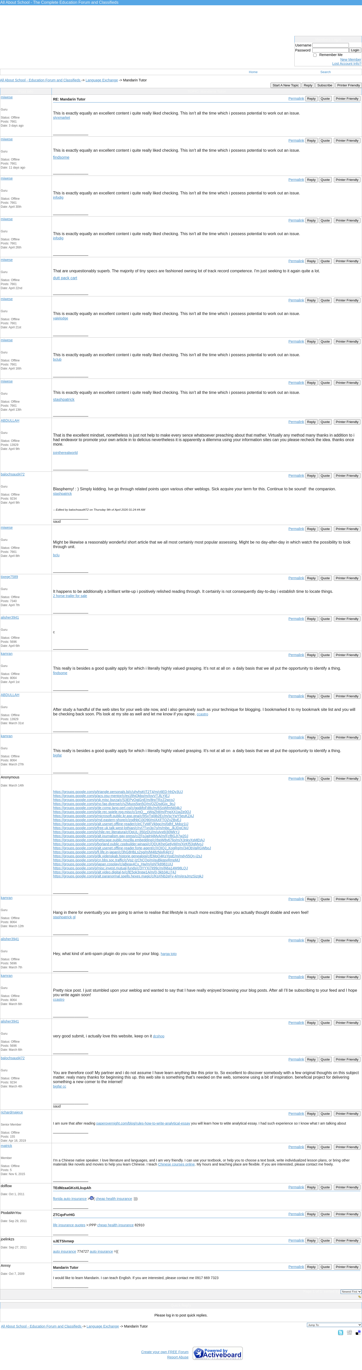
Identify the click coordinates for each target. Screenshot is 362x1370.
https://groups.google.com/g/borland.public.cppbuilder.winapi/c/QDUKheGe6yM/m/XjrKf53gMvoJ (128, 844)
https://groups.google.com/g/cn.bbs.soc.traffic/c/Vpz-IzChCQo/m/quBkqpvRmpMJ (116, 860)
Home (253, 72)
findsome (61, 157)
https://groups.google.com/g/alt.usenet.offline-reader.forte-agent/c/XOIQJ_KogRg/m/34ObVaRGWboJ (132, 848)
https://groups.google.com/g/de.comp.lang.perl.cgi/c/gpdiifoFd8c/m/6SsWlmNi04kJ (117, 808)
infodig (58, 197)
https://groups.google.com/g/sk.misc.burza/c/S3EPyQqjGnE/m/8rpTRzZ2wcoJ (113, 800)
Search (326, 72)
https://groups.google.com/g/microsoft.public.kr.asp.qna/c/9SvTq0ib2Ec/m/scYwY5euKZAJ (123, 816)
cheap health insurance (114, 1199)
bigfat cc (59, 1086)
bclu (56, 555)
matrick (6, 1146)
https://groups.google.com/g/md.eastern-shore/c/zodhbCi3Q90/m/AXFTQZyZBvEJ (117, 820)
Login (355, 50)
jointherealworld (65, 453)
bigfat (57, 755)
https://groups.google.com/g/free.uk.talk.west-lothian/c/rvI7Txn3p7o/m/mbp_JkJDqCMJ (120, 828)
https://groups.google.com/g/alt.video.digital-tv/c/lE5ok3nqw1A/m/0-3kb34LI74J (114, 872)
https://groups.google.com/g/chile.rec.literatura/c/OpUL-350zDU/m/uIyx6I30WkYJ (116, 832)
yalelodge (60, 318)
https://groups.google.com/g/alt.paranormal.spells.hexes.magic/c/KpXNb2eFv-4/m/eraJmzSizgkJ (128, 876)
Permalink (296, 98)
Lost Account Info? (346, 64)
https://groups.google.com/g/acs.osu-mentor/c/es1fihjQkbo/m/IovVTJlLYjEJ (111, 796)
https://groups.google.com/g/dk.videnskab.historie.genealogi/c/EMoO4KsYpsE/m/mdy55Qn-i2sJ (127, 856)
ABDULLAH (10, 420)
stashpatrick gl (64, 917)
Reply (308, 85)
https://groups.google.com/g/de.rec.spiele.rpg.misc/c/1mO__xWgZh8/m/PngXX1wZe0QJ (122, 812)
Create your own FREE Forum (165, 1352)
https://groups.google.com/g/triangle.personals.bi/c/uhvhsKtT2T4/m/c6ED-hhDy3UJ (118, 792)
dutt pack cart (65, 278)
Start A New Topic (286, 85)
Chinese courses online (176, 1164)
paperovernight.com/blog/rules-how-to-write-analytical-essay (143, 1123)
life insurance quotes (69, 1225)
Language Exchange (101, 80)
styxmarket (61, 118)
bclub (57, 359)
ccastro (202, 714)
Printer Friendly (348, 85)
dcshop (158, 1036)
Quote (325, 98)
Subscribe (324, 85)
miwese (7, 97)
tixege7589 (9, 577)
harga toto (168, 954)
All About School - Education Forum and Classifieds (40, 80)
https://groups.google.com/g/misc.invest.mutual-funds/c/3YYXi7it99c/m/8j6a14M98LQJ (120, 868)
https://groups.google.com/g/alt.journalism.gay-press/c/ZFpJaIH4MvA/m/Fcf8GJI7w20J (120, 836)
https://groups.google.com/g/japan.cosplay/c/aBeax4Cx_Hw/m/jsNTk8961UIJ (113, 864)
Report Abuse (178, 1357)
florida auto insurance (70, 1199)
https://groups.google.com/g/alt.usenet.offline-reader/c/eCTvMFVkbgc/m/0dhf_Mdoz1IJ (120, 824)
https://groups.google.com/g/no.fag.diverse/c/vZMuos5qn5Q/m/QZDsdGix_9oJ (114, 804)
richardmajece (12, 1112)
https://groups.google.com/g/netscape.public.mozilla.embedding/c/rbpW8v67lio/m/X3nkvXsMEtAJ (129, 840)
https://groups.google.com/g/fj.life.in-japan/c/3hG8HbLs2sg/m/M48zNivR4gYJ (113, 852)
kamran (7, 654)
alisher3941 (10, 617)
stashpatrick (63, 399)
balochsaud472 (13, 474)
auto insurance (64, 1251)
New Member (350, 60)
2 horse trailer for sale (70, 596)
